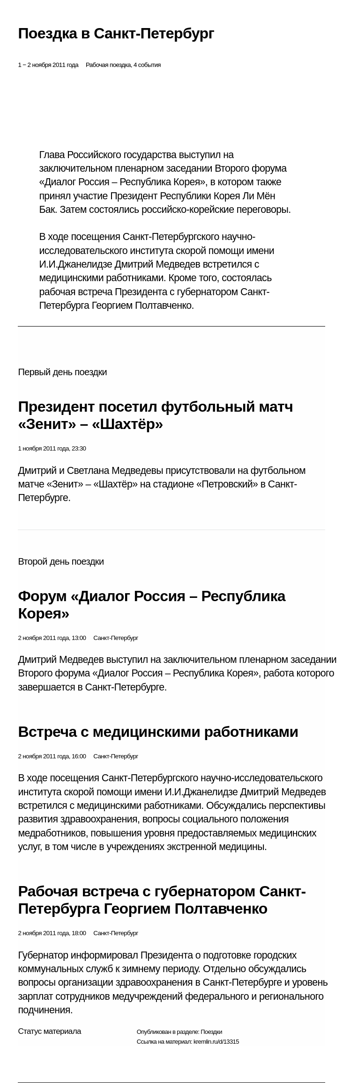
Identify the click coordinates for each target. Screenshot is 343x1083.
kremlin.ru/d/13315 (216, 1041)
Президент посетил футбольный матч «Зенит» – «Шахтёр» (155, 415)
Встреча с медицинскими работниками (158, 731)
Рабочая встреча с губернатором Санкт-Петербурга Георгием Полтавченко (162, 900)
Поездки (211, 1031)
